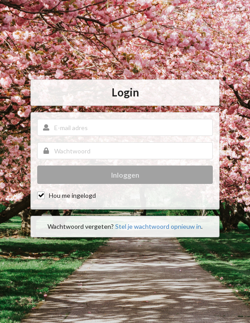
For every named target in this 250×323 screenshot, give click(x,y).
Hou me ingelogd (72, 195)
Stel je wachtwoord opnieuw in (158, 226)
